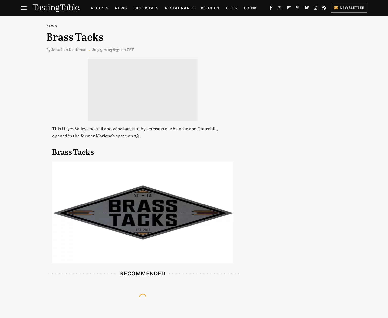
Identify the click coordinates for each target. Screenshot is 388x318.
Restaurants (180, 8)
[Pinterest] (297, 8)
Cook (232, 8)
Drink (250, 8)
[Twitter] (279, 8)
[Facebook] (270, 8)
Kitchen (210, 8)
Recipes (99, 8)
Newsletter (349, 7)
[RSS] (324, 8)
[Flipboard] (288, 8)
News (121, 8)
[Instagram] (315, 8)
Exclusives (145, 8)
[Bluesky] (306, 8)
